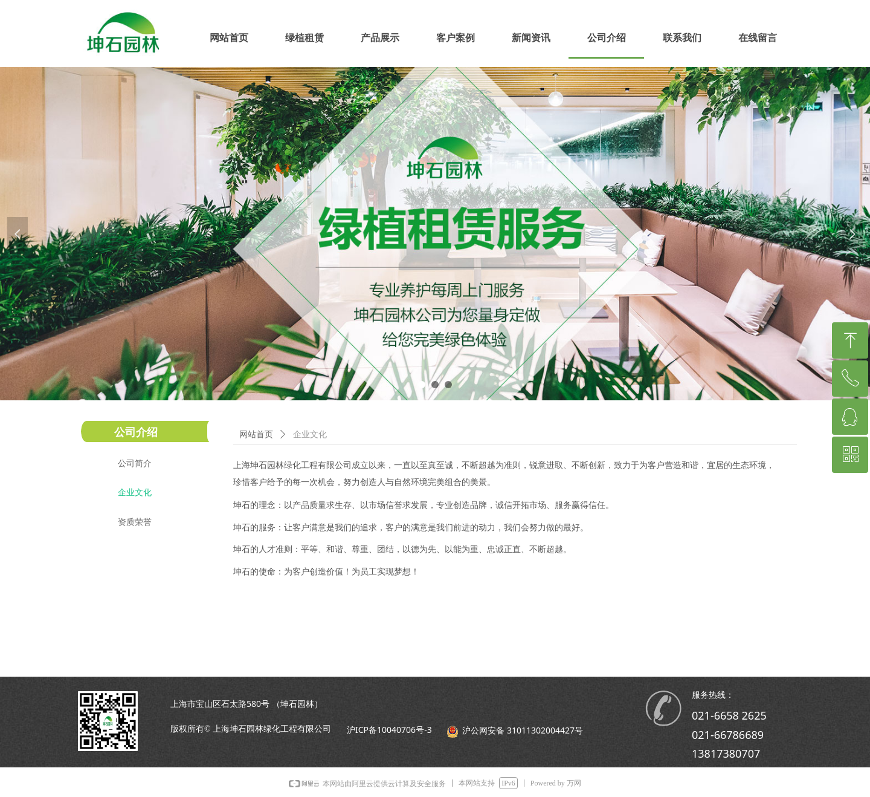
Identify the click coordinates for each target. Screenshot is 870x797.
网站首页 (256, 434)
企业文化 (310, 434)
